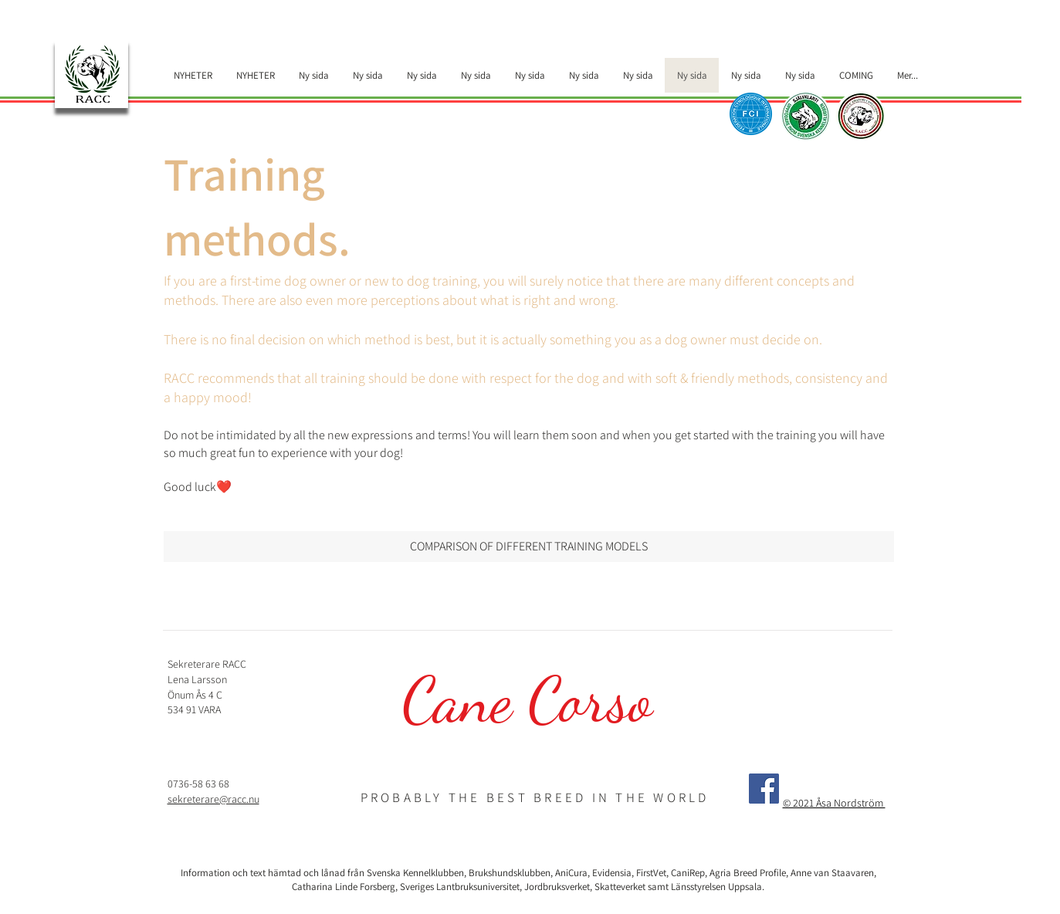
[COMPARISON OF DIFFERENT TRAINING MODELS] (529, 546)
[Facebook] (764, 789)
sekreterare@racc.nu (213, 799)
